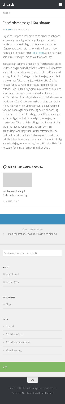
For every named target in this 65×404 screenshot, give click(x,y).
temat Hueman (46, 393)
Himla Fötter (38, 52)
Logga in (10, 326)
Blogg (6, 13)
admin (9, 29)
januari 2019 (12, 282)
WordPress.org (13, 350)
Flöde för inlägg (14, 334)
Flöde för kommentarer (18, 342)
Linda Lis (8, 4)
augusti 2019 (12, 274)
